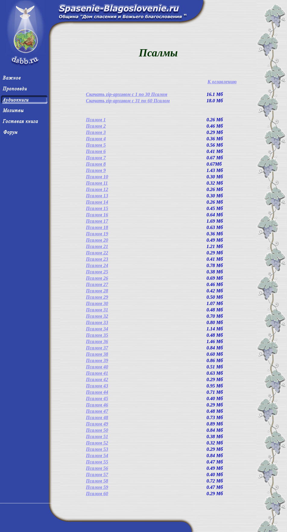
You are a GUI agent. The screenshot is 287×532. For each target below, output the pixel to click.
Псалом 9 (96, 170)
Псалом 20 (97, 240)
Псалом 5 (96, 145)
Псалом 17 (97, 221)
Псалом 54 (97, 455)
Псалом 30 (97, 303)
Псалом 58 (97, 480)
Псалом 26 (97, 278)
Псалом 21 (97, 246)
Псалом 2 (96, 126)
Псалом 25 (97, 271)
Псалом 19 (97, 233)
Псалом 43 (97, 385)
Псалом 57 (97, 474)
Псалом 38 (97, 354)
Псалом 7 (96, 157)
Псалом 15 (97, 208)
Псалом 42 (97, 379)
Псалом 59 (97, 487)
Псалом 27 (97, 284)
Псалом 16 (97, 214)
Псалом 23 (97, 259)
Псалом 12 (97, 189)
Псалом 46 (97, 404)
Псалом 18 (97, 227)
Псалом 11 (97, 183)
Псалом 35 (97, 335)
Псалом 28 (97, 290)
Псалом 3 (96, 132)
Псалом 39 (97, 360)
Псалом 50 (97, 430)
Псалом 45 (97, 398)
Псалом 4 (96, 138)
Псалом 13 (97, 195)
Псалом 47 (97, 411)
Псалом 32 (97, 316)
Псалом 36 (97, 341)
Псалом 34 (97, 328)
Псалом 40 (97, 366)
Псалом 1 (96, 119)
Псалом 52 (97, 442)
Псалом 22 (97, 252)
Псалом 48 (97, 417)
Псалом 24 (97, 265)
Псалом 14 (97, 202)
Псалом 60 (97, 493)
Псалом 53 (97, 449)
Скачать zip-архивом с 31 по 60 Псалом (128, 100)
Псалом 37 (97, 347)
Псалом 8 (96, 164)
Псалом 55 (97, 461)
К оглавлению (222, 81)
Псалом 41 (97, 373)
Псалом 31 (97, 309)
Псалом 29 (97, 297)
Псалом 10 (97, 176)
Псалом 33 (97, 322)
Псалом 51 (97, 436)
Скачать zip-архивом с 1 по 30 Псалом (126, 94)
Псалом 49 (97, 423)
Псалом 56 (97, 468)
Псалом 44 (97, 392)
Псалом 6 (96, 151)
